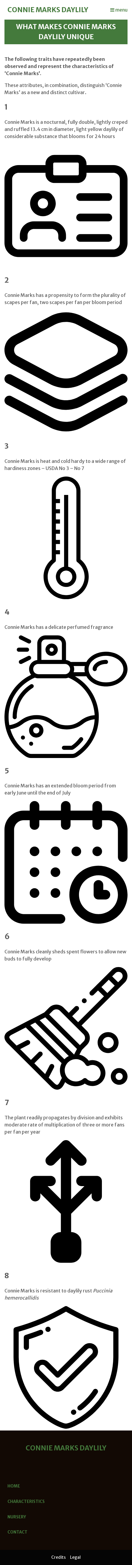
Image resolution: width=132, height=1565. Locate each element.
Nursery (16, 1517)
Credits (58, 1557)
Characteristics (26, 1501)
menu (119, 10)
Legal (75, 1557)
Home (13, 1486)
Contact (17, 1532)
